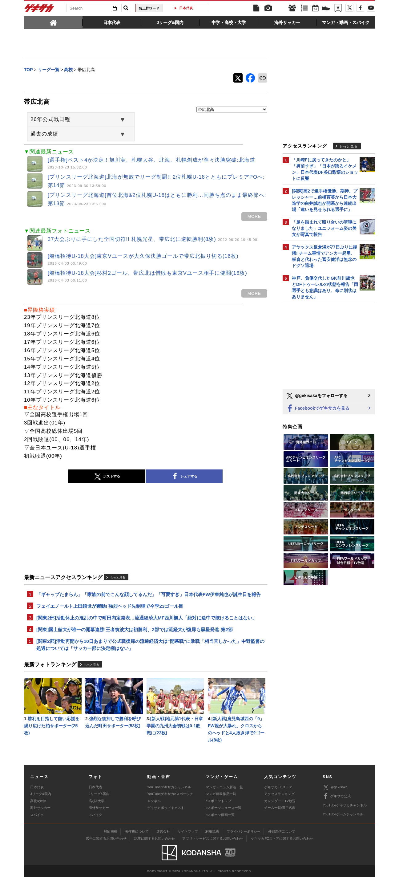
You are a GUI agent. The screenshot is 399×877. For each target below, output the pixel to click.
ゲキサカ (39, 10)
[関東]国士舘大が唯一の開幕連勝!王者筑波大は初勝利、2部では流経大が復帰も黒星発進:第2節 (134, 629)
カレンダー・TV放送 (280, 801)
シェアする (184, 476)
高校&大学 (38, 801)
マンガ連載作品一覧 (221, 794)
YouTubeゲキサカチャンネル (169, 787)
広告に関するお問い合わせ (106, 838)
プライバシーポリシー (243, 831)
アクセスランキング (279, 794)
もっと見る (117, 577)
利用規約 (212, 831)
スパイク (37, 815)
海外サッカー (40, 808)
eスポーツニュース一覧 (223, 808)
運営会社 (163, 831)
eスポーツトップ (218, 801)
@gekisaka (335, 787)
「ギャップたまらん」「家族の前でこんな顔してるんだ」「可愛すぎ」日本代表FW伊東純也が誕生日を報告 (148, 594)
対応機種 (110, 831)
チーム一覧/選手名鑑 (280, 808)
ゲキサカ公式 (337, 796)
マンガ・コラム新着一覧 (224, 787)
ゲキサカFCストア (278, 787)
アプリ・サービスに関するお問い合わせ (212, 838)
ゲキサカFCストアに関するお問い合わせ (282, 838)
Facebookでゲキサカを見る (317, 408)
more (254, 216)
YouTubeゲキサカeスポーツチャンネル (170, 797)
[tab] (53, 22)
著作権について (137, 831)
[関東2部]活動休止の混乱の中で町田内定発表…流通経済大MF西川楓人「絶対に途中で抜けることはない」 (146, 617)
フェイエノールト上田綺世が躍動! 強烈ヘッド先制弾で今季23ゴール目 (109, 606)
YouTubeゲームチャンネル (343, 814)
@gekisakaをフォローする (317, 396)
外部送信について (281, 831)
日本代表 (188, 8)
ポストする (107, 476)
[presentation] (53, 22)
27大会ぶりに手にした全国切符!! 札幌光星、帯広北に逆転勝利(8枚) (152, 239)
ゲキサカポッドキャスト (165, 808)
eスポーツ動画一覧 (220, 815)
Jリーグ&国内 (40, 794)
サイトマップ (188, 831)
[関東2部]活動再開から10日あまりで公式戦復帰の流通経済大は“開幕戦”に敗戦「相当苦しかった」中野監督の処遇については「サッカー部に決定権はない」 (150, 645)
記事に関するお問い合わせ (154, 838)
